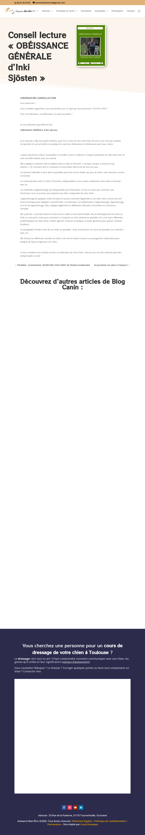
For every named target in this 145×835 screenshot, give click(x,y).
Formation (86, 11)
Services (46, 11)
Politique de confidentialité (110, 821)
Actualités (100, 11)
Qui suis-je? (30, 11)
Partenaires (117, 11)
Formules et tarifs (65, 11)
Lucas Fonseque (89, 824)
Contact (131, 11)
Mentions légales (82, 821)
